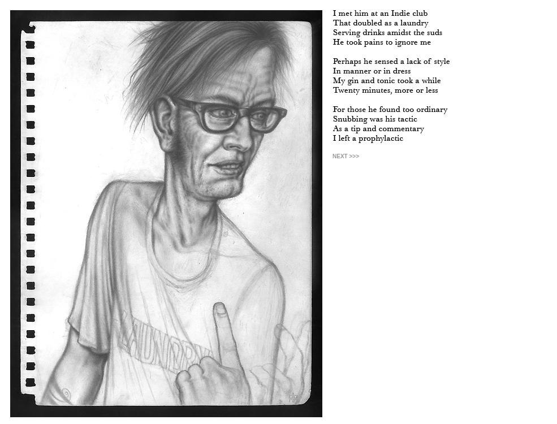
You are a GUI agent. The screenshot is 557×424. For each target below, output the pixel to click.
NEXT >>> (346, 156)
